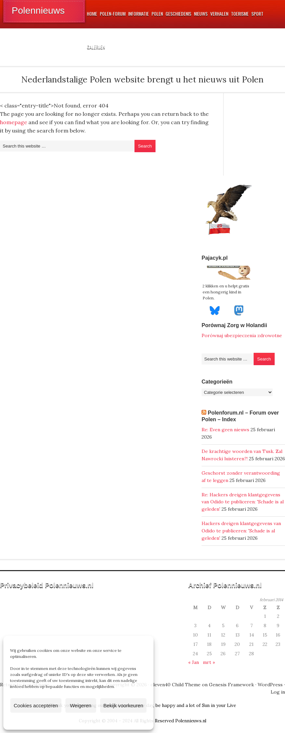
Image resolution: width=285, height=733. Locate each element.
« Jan (193, 662)
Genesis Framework (231, 685)
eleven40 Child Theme (176, 685)
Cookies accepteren (36, 705)
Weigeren (80, 705)
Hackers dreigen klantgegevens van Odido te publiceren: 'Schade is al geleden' (241, 530)
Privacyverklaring (90, 720)
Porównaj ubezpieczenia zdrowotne (242, 335)
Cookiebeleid (58, 720)
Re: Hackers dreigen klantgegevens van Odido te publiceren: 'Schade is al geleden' (243, 502)
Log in (278, 692)
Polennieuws (38, 10)
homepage (13, 122)
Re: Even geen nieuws (225, 430)
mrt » (209, 662)
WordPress (270, 685)
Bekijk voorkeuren (123, 705)
